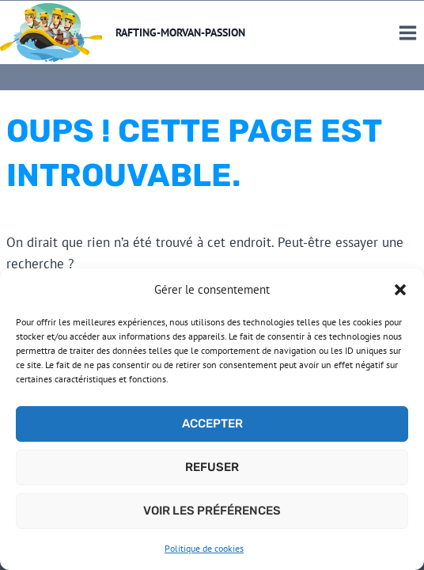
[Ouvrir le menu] (407, 32)
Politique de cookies (204, 548)
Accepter (212, 423)
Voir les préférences (212, 511)
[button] (400, 290)
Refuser (212, 467)
